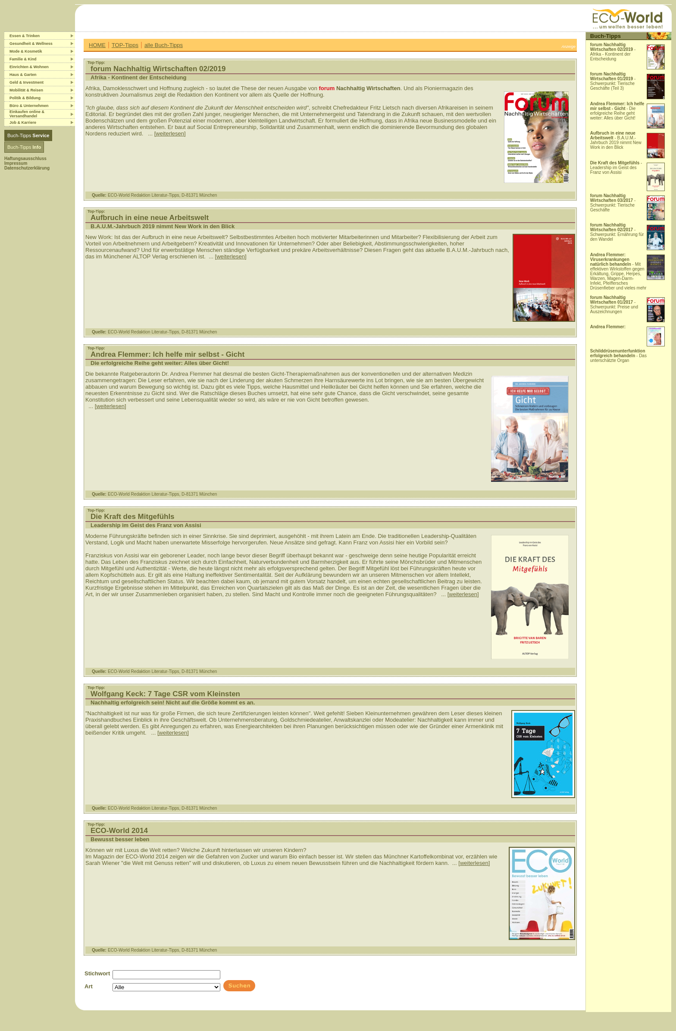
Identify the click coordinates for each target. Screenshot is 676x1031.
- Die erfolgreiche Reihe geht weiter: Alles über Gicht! (617, 110)
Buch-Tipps (28, 135)
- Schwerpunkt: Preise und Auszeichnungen (614, 304)
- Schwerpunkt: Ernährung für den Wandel (617, 232)
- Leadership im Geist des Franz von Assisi (616, 167)
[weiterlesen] (170, 133)
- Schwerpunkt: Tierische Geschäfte (613, 202)
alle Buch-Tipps (163, 45)
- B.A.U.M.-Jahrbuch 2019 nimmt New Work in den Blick (616, 140)
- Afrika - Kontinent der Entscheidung (613, 51)
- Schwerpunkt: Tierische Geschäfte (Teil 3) (613, 81)
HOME (97, 45)
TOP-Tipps (125, 45)
